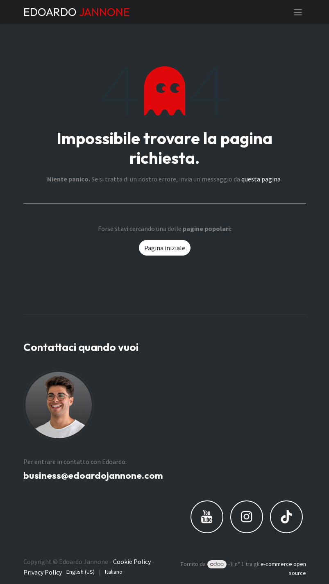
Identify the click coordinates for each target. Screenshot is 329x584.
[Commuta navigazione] (298, 11)
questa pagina (261, 179)
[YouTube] (207, 517)
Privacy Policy (42, 572)
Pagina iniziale (164, 248)
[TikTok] (286, 517)
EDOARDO (76, 12)
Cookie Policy (132, 561)
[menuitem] (80, 571)
